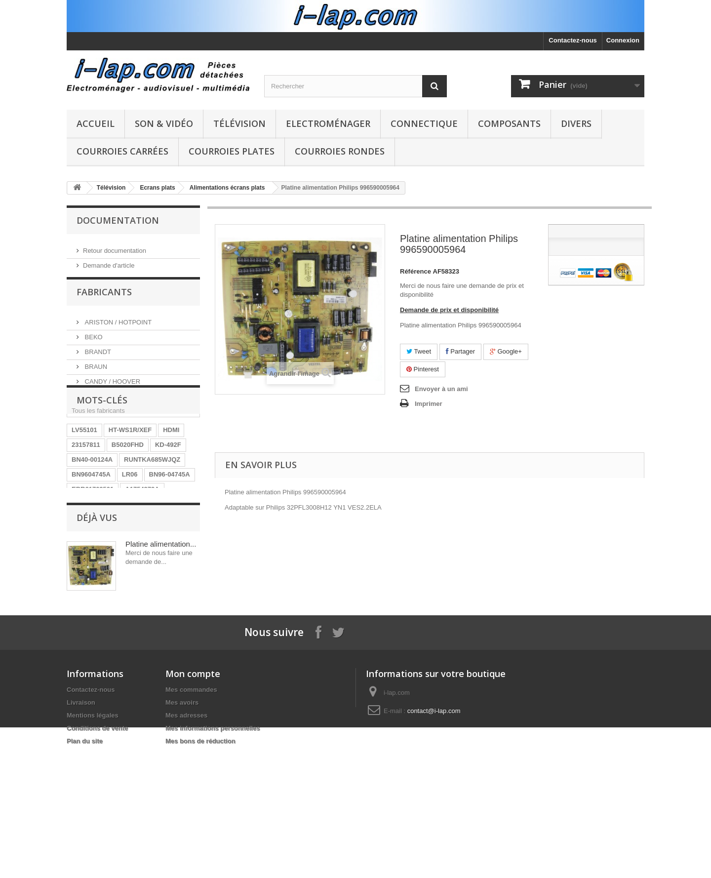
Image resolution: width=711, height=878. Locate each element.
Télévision (239, 123)
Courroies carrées (122, 151)
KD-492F (168, 494)
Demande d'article (108, 261)
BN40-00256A (92, 568)
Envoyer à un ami (441, 389)
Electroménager (328, 123)
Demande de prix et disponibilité (449, 310)
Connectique (424, 123)
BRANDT (97, 355)
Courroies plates (232, 151)
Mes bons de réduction (200, 860)
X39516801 (88, 583)
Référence (415, 271)
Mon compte (192, 792)
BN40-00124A (92, 509)
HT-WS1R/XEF (130, 479)
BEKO (93, 340)
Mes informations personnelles (212, 847)
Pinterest (422, 369)
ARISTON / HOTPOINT (117, 325)
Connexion (622, 40)
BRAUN (95, 369)
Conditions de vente (97, 847)
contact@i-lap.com (434, 830)
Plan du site (85, 860)
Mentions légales (92, 834)
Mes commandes (191, 808)
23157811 (86, 494)
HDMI (171, 479)
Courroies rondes (340, 151)
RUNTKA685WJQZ (152, 509)
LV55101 (84, 479)
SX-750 (178, 568)
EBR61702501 (93, 539)
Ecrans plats (157, 187)
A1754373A (142, 539)
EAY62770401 (136, 583)
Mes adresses (186, 834)
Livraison (81, 821)
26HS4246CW (92, 554)
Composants (509, 123)
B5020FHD (128, 494)
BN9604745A (91, 524)
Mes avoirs (181, 821)
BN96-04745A (169, 524)
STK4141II (139, 554)
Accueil (96, 123)
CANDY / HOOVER (111, 384)
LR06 (130, 524)
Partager (460, 351)
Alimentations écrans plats (227, 187)
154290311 (140, 568)
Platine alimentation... (160, 648)
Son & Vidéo (164, 123)
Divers (576, 123)
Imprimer (428, 403)
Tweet (418, 351)
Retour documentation (114, 246)
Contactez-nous (573, 40)
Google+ (506, 351)
